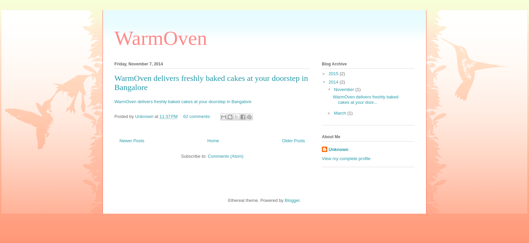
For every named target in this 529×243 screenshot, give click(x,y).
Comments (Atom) (225, 156)
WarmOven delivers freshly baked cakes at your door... (365, 99)
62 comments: (197, 116)
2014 (334, 82)
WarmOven (160, 38)
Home (213, 140)
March (340, 113)
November (345, 89)
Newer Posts (131, 140)
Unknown (339, 149)
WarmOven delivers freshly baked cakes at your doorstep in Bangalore (182, 101)
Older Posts (293, 140)
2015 (334, 73)
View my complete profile (346, 158)
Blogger (292, 200)
